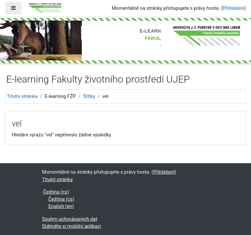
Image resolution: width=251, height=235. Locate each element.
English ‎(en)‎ (61, 206)
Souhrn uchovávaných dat (70, 219)
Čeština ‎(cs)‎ (56, 192)
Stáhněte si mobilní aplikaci (71, 226)
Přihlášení (233, 8)
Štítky (89, 96)
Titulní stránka (22, 96)
